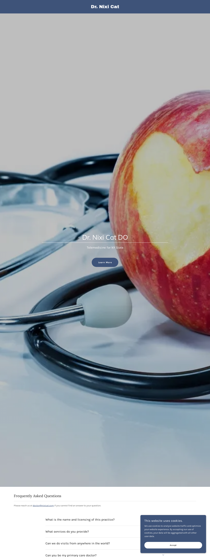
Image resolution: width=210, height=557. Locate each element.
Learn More (105, 262)
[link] (105, 7)
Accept (173, 545)
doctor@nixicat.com (43, 505)
